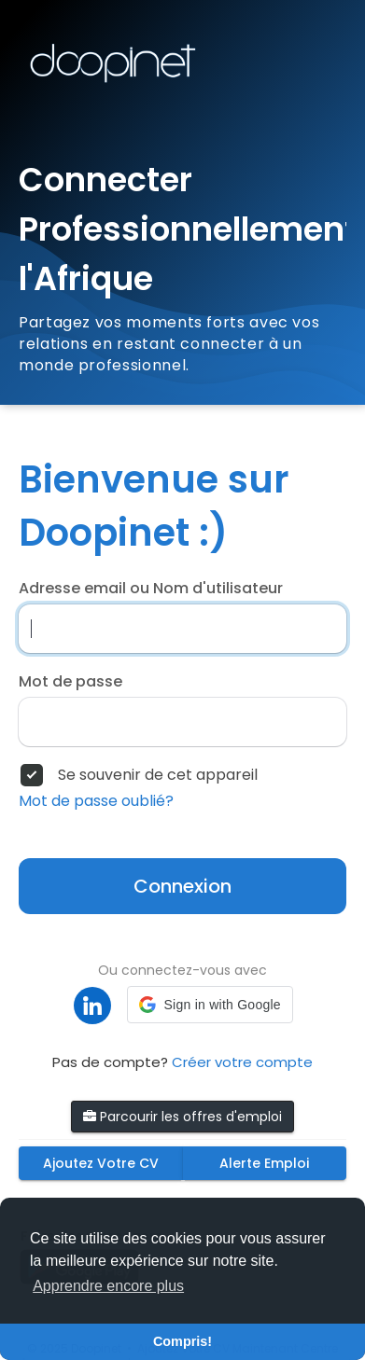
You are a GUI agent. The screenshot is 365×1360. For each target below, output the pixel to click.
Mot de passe (70, 682)
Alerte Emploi (264, 1163)
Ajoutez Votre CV (101, 1163)
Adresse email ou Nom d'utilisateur (151, 588)
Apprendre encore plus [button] (108, 1286)
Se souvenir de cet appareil (158, 775)
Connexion (182, 886)
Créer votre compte (242, 1062)
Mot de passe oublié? (96, 801)
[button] (209, 1004)
